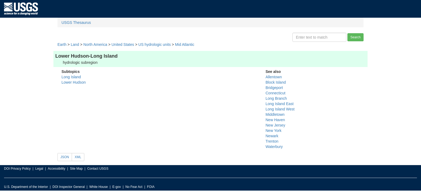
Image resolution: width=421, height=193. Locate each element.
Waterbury (274, 146)
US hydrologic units (154, 44)
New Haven (275, 120)
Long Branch (276, 98)
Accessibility (56, 168)
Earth (61, 44)
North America (95, 44)
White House (98, 187)
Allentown (274, 77)
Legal (39, 168)
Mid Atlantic (184, 44)
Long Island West (280, 109)
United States (122, 44)
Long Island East (279, 104)
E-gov (116, 187)
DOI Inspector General (69, 187)
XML (78, 157)
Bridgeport (274, 88)
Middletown (275, 114)
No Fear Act (133, 187)
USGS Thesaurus (76, 22)
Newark (272, 136)
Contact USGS (97, 168)
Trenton (272, 141)
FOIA (151, 187)
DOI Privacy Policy (17, 168)
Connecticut (275, 93)
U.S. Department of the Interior (26, 187)
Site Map (76, 168)
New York (273, 130)
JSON (64, 157)
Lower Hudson (73, 82)
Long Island (71, 77)
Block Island (276, 82)
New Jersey (275, 125)
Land (75, 44)
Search (355, 37)
